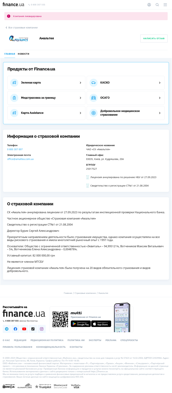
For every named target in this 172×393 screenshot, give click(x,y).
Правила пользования (17, 347)
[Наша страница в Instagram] (42, 329)
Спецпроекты (129, 340)
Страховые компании (85, 293)
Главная (9, 54)
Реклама (110, 340)
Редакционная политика (47, 340)
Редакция (20, 340)
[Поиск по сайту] (157, 4)
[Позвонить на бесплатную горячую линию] (24, 320)
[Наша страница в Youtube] (24, 329)
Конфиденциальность (51, 347)
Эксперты (95, 340)
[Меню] (165, 4)
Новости (23, 54)
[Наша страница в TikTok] (33, 329)
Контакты (76, 347)
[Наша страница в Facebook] (15, 329)
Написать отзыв (154, 38)
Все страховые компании (21, 28)
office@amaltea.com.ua (20, 159)
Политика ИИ (76, 340)
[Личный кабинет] (149, 4)
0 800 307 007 (15, 149)
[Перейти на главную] (13, 4)
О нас (6, 340)
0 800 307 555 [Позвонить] (36, 5)
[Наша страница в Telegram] (7, 329)
